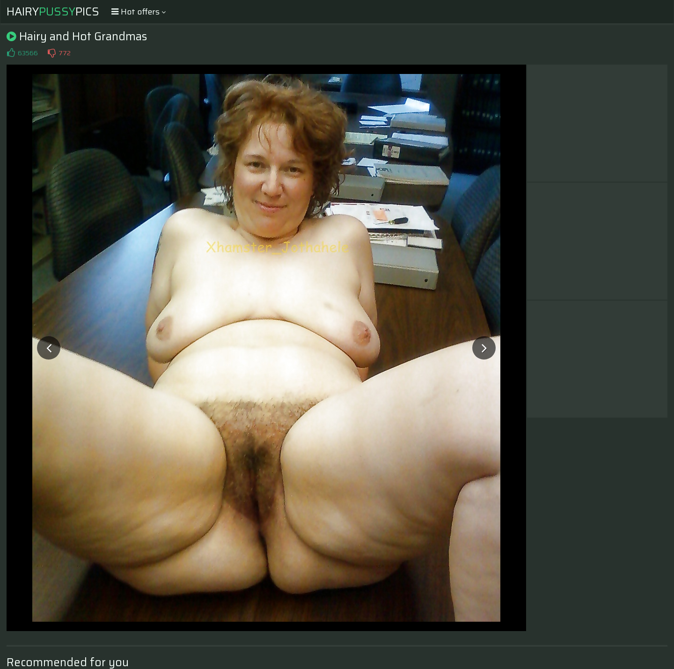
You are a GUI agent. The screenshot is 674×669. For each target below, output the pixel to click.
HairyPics (53, 12)
